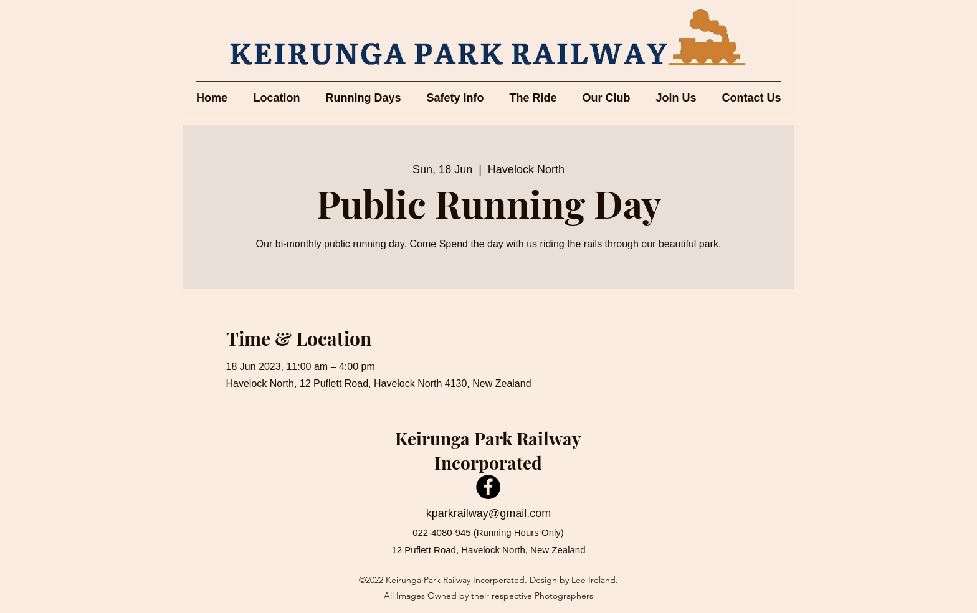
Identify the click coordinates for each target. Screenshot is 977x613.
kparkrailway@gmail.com (488, 513)
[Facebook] (488, 487)
